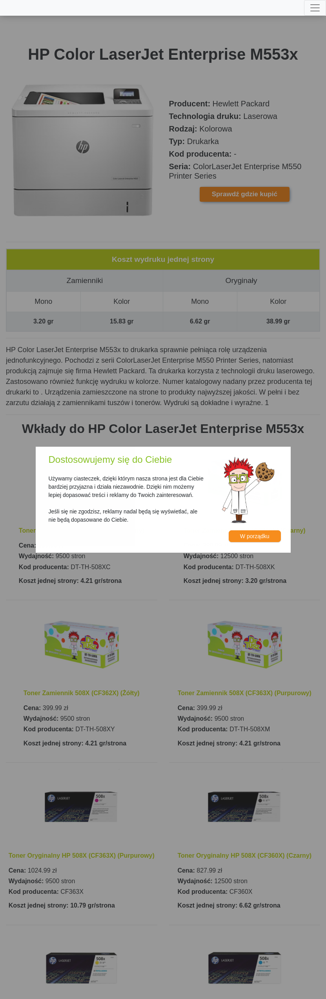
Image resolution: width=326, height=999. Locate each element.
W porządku (255, 536)
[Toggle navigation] (315, 8)
